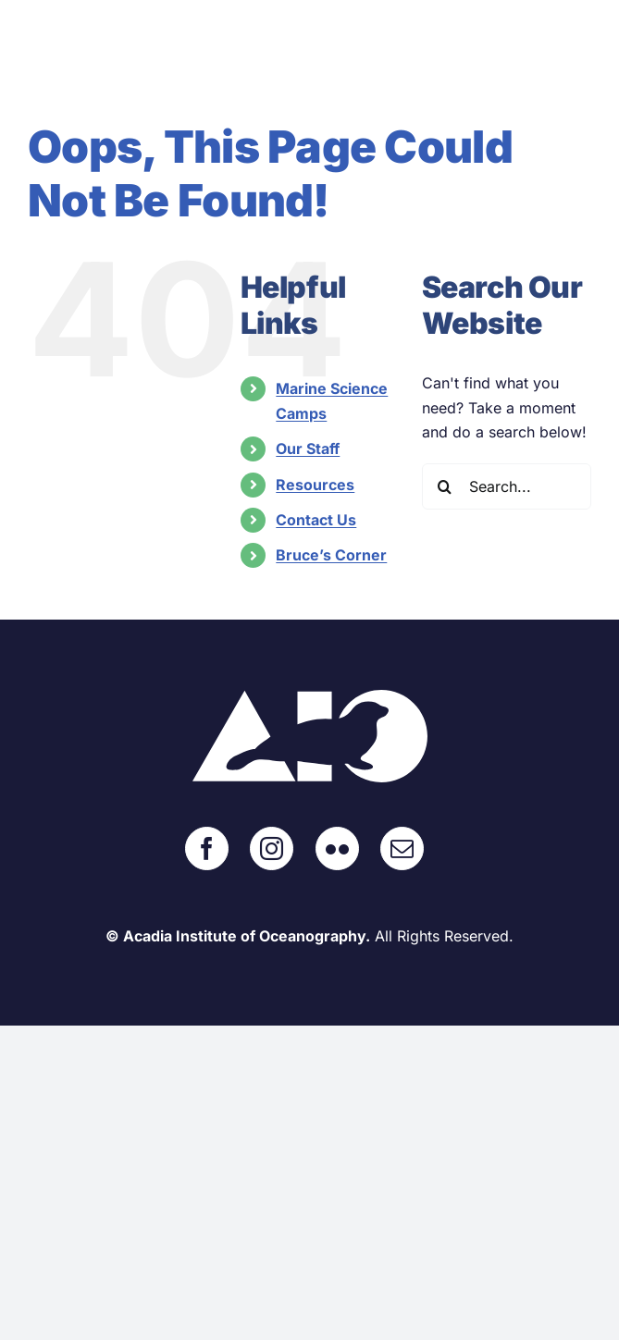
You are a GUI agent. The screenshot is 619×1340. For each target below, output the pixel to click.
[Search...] (506, 486)
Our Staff (308, 448)
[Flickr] (337, 848)
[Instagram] (271, 848)
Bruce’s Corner (331, 555)
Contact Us (316, 519)
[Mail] (402, 848)
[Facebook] (207, 848)
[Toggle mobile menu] (581, 54)
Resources (315, 484)
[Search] (445, 486)
